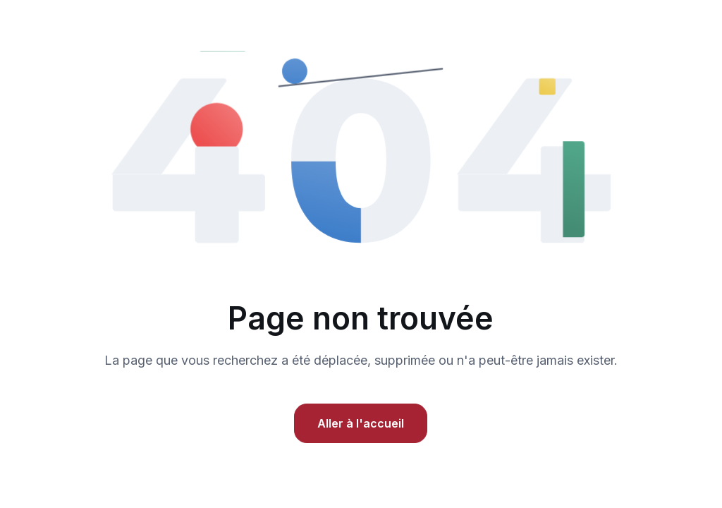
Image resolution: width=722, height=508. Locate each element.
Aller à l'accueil (360, 423)
